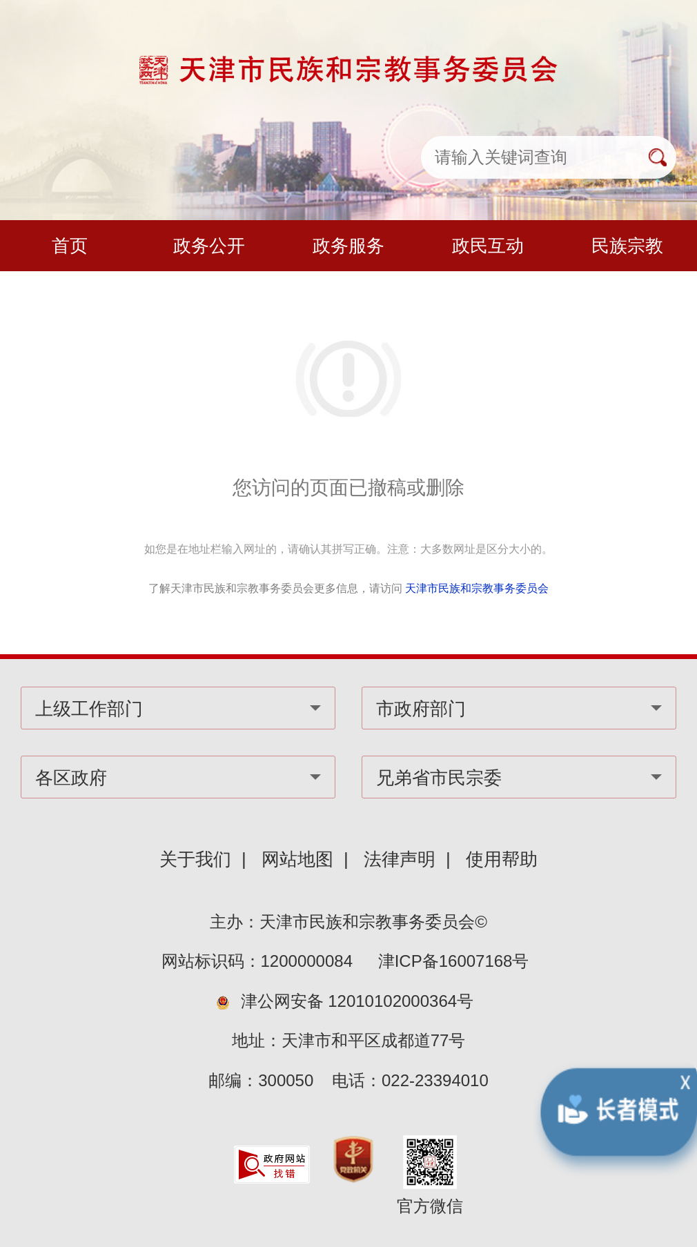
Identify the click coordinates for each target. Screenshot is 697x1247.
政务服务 (348, 245)
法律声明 (399, 859)
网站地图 (297, 859)
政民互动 (488, 245)
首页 (70, 245)
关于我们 (195, 859)
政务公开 (209, 245)
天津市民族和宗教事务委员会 (477, 588)
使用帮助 (502, 859)
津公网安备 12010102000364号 (357, 1001)
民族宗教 (627, 245)
